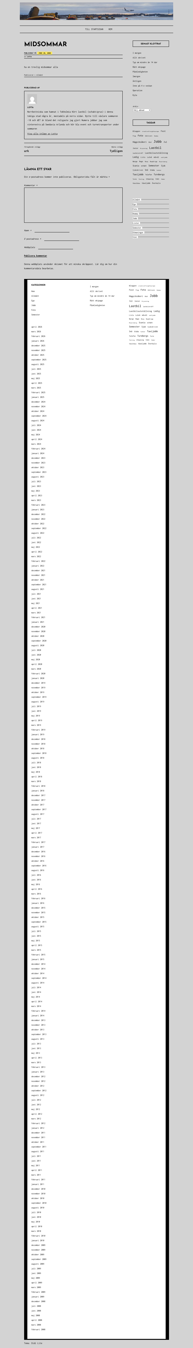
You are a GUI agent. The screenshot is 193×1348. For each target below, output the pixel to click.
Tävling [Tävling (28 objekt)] (141, 179)
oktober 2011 (37, 1142)
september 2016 (38, 865)
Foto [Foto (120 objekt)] (140, 135)
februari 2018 (38, 786)
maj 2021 (35, 603)
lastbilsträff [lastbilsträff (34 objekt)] (138, 153)
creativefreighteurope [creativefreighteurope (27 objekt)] (150, 131)
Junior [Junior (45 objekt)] (135, 148)
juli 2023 (36, 481)
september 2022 (38, 528)
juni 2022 (36, 542)
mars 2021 (36, 612)
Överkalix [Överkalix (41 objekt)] (156, 183)
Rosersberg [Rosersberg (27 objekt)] (163, 161)
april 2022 (36, 552)
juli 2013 (36, 1044)
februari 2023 (38, 505)
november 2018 (38, 744)
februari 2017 (38, 842)
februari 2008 (38, 1329)
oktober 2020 (37, 636)
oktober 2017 (37, 805)
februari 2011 (38, 1179)
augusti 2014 (37, 983)
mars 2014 (36, 1006)
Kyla (135, 95)
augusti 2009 (37, 1264)
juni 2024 (36, 430)
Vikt (135, 237)
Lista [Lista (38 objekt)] (143, 157)
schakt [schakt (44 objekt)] (144, 166)
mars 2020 (36, 669)
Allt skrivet (139, 57)
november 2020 (38, 631)
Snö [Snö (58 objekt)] (146, 170)
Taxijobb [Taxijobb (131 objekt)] (138, 174)
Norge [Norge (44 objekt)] (135, 162)
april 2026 (36, 327)
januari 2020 (37, 678)
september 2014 (38, 978)
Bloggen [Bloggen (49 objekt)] (136, 131)
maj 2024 (35, 434)
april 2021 (36, 608)
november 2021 (38, 575)
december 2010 (38, 1189)
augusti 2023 (37, 477)
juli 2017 (36, 819)
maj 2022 (35, 547)
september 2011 (38, 1147)
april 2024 (36, 439)
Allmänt (39, 75)
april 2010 (36, 1226)
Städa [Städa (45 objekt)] (152, 170)
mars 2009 (36, 1287)
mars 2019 (36, 725)
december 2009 (38, 1245)
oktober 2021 (37, 580)
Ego (134, 204)
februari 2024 (38, 449)
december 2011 (38, 1133)
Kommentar (30, 185)
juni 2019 (36, 711)
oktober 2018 (37, 748)
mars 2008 (36, 1325)
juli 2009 (36, 1268)
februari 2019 (38, 730)
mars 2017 (36, 837)
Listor (136, 223)
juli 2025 (36, 369)
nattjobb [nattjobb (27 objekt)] (164, 157)
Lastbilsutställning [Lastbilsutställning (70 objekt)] (156, 153)
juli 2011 (36, 1156)
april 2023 (36, 495)
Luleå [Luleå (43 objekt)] (149, 157)
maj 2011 (35, 1165)
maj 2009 (35, 1278)
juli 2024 (36, 425)
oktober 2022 (37, 523)
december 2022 (38, 514)
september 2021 (38, 584)
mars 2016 (36, 894)
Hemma (135, 214)
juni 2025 (36, 374)
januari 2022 (37, 566)
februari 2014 (38, 1011)
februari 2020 (38, 673)
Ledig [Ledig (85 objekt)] (136, 157)
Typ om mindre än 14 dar (145, 62)
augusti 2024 (37, 420)
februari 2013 (38, 1067)
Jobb (135, 218)
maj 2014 (35, 997)
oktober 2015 (37, 917)
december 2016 (38, 851)
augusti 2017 (37, 814)
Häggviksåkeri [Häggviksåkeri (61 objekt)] (140, 142)
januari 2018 (37, 791)
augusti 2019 (37, 702)
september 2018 (38, 753)
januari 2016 (37, 903)
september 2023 (38, 472)
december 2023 (38, 458)
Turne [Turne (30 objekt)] (135, 179)
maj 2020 (35, 659)
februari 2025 (38, 392)
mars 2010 (36, 1231)
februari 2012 (38, 1123)
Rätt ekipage (139, 67)
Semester (137, 228)
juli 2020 (36, 650)
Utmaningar (138, 232)
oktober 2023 (37, 467)
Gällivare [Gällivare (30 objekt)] (148, 136)
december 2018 (38, 739)
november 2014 (38, 969)
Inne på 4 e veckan (142, 86)
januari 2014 (37, 1015)
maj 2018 (35, 772)
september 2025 (38, 359)
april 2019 (36, 720)
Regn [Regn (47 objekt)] (141, 162)
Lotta (29, 57)
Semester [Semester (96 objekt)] (154, 165)
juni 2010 (36, 1217)
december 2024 (38, 402)
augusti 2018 (37, 758)
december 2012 (38, 1076)
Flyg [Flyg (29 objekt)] (134, 136)
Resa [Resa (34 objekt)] (146, 161)
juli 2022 (36, 538)
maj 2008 (35, 1315)
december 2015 (38, 908)
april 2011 (36, 1170)
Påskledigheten (140, 72)
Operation (137, 90)
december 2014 (38, 964)
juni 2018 (36, 767)
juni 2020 (36, 655)
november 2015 (38, 912)
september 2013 (38, 1034)
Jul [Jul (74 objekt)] (165, 142)
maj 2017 (35, 828)
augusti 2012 (37, 1095)
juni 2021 (36, 598)
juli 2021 (36, 594)
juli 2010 (36, 1212)
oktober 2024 (37, 411)
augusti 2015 (37, 926)
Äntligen (137, 81)
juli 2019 (36, 706)
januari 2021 (37, 622)
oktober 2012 (37, 1086)
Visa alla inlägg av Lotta (42, 134)
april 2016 (36, 889)
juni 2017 (36, 823)
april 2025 (36, 383)
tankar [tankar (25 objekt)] (159, 170)
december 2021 (38, 570)
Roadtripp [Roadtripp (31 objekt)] (153, 161)
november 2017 (38, 800)
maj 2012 (35, 1109)
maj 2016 (35, 884)
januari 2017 (37, 847)
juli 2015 (36, 931)
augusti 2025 (37, 364)
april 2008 (36, 1320)
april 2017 (36, 833)
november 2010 (38, 1193)
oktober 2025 (37, 355)
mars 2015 (36, 950)
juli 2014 (36, 987)
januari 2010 (37, 1240)
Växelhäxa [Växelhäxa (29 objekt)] (136, 183)
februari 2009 (38, 1292)
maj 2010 (35, 1222)
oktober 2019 (37, 692)
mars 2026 (36, 331)
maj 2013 (35, 1053)
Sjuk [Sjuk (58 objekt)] (163, 166)
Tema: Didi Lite (33, 1343)
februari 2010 (38, 1236)
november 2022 (38, 519)
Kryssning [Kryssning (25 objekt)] (143, 148)
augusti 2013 (37, 1039)
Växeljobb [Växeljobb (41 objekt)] (146, 183)
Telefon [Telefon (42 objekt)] (148, 175)
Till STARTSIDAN (94, 29)
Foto (135, 209)
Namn (27, 230)
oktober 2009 (37, 1254)
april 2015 (36, 945)
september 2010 (38, 1203)
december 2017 (38, 795)
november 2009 (38, 1250)
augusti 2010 (37, 1208)
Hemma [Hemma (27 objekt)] (156, 136)
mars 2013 (36, 1062)
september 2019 (38, 697)
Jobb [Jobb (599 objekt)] (158, 141)
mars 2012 (36, 1118)
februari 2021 (38, 617)
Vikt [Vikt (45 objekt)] (157, 179)
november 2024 (38, 406)
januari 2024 (37, 453)
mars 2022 (36, 556)
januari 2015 (37, 959)
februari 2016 (38, 898)
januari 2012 (37, 1128)
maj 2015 (35, 940)
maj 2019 (35, 716)
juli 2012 (36, 1100)
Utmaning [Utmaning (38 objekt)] (150, 179)
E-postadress (32, 239)
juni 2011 (36, 1161)
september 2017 (38, 809)
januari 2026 (37, 341)
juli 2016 (36, 875)
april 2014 (36, 1001)
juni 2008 (36, 1311)
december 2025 (38, 345)
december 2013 (38, 1020)
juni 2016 (36, 880)
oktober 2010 (37, 1198)
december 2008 (38, 1301)
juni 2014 (36, 992)
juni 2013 (36, 1048)
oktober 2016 (37, 861)
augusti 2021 (37, 589)
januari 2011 (37, 1184)
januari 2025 (37, 397)
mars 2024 (36, 444)
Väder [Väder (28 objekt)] (163, 179)
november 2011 (38, 1137)
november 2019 (38, 687)
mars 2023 (36, 500)
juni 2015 (36, 936)
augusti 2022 (37, 533)
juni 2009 (36, 1273)
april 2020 (36, 664)
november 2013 (38, 1025)
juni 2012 (36, 1104)
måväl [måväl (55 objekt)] (156, 157)
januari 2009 (37, 1297)
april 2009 (36, 1282)
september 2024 (38, 416)
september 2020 (38, 641)
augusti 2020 (37, 645)
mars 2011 (36, 1175)
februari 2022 (38, 561)
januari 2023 (37, 509)
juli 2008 (36, 1306)
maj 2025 (35, 378)
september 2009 (38, 1259)
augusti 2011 (37, 1151)
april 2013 (36, 1058)
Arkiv (135, 106)
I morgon (137, 53)
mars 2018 (36, 781)
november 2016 (38, 856)
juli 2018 (36, 762)
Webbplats (29, 247)
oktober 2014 (37, 973)
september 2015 (38, 922)
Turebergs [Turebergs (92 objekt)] (159, 174)
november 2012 (38, 1081)
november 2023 (38, 463)
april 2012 (36, 1114)
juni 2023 (36, 486)
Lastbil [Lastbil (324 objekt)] (155, 148)
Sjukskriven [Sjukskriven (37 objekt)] (138, 170)
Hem (110, 29)
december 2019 (38, 683)
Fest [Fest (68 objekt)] (163, 131)
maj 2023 (35, 491)
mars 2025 (36, 388)
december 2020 (38, 627)
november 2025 (38, 350)
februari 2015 (38, 955)
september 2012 (38, 1090)
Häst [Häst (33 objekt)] (150, 142)
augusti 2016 (37, 870)
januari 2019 (37, 734)
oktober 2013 (37, 1029)
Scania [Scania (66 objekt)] (136, 166)
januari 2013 (37, 1072)
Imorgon (136, 76)
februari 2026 (38, 336)
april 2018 (36, 776)
